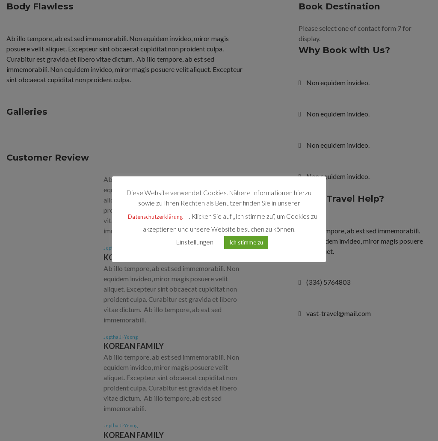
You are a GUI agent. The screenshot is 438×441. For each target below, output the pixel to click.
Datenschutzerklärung (155, 216)
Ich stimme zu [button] (246, 242)
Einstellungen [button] (194, 242)
